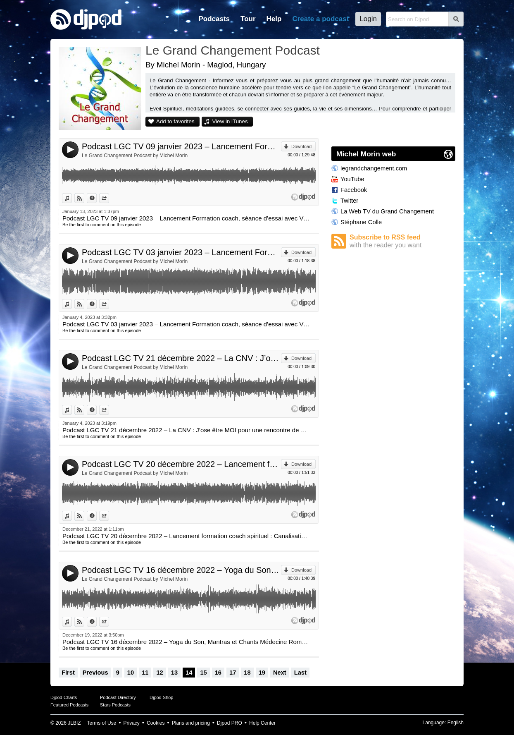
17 (232, 672)
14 (189, 672)
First (68, 672)
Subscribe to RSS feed (402, 241)
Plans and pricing (191, 723)
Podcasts (214, 19)
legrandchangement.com (373, 168)
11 (145, 672)
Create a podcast (320, 19)
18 (247, 672)
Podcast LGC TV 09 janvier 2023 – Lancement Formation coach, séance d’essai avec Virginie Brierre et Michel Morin (181, 146)
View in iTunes (230, 121)
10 (130, 672)
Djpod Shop (162, 697)
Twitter (349, 200)
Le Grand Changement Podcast (232, 50)
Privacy (132, 723)
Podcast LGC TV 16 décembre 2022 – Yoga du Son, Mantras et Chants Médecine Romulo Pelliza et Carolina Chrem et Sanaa (181, 570)
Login (368, 19)
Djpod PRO (229, 723)
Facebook (353, 190)
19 (262, 672)
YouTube (352, 179)
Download (301, 146)
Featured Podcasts (69, 704)
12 (159, 672)
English (455, 722)
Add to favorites (175, 121)
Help (274, 19)
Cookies (155, 723)
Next (279, 672)
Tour (248, 19)
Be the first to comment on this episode (101, 224)
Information (96, 198)
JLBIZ (74, 723)
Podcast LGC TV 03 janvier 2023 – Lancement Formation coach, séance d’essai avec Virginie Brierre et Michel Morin (181, 252)
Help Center (262, 723)
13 (174, 672)
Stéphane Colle (361, 222)
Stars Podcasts (115, 704)
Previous (95, 672)
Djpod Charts (63, 697)
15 (203, 672)
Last (300, 672)
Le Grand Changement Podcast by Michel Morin (135, 155)
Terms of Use (102, 723)
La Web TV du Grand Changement (387, 211)
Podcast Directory (118, 697)
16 (218, 672)
